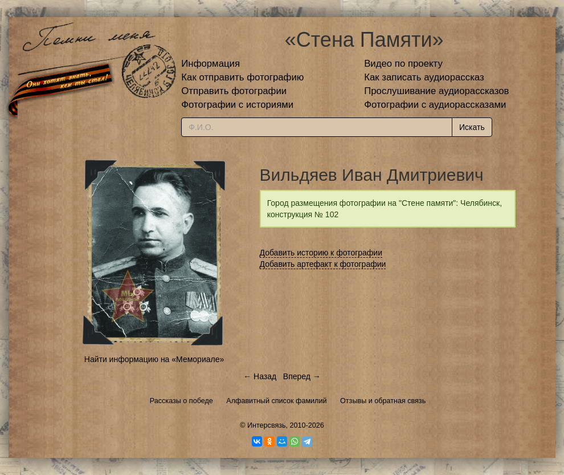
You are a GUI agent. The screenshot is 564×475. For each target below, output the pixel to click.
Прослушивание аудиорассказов (436, 91)
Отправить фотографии (234, 91)
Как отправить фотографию (242, 77)
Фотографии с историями (237, 104)
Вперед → (302, 376)
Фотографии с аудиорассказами (435, 104)
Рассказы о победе (181, 401)
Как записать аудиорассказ (424, 77)
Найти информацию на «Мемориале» (154, 359)
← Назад (259, 376)
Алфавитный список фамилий (276, 401)
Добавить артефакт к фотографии (323, 264)
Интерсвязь (266, 425)
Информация (210, 63)
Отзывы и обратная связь (383, 401)
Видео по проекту (403, 63)
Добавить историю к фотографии (321, 252)
